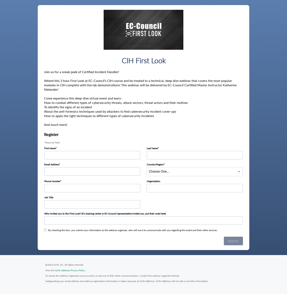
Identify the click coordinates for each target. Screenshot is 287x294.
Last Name (152, 148)
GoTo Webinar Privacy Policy (70, 270)
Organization (153, 181)
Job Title (48, 197)
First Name (50, 148)
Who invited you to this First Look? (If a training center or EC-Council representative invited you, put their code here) (105, 213)
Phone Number (52, 181)
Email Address (51, 164)
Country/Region (155, 164)
